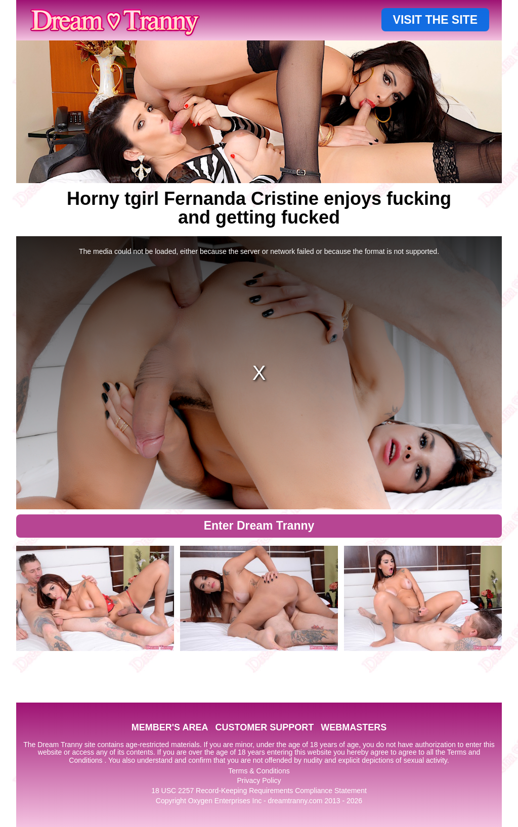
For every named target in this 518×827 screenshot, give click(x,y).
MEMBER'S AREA (170, 727)
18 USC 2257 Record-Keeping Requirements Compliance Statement (259, 791)
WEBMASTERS (353, 727)
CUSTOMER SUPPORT (264, 727)
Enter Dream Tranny (259, 525)
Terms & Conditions (258, 771)
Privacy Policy (259, 780)
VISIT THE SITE (435, 19)
